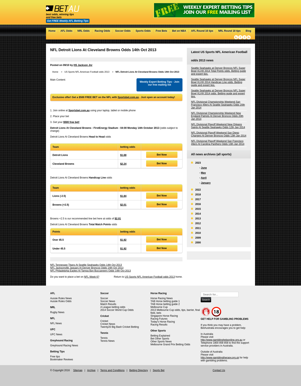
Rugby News (57, 312)
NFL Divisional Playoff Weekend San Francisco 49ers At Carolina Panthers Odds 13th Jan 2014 (217, 143)
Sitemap (77, 370)
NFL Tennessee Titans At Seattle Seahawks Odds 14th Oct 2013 (86, 264)
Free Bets (161, 30)
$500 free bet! (71, 122)
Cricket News (107, 324)
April (204, 177)
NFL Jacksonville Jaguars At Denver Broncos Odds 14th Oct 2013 (86, 267)
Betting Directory (138, 370)
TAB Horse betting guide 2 (165, 304)
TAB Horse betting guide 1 (165, 301)
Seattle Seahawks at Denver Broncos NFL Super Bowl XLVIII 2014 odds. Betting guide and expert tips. (218, 93)
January (205, 182)
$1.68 (123, 155)
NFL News (56, 323)
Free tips (55, 356)
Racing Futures (158, 318)
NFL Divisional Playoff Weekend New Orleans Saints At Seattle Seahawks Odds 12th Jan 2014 (218, 126)
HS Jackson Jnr (83, 65)
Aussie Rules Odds (60, 301)
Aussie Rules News (61, 298)
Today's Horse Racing (162, 321)
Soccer (104, 298)
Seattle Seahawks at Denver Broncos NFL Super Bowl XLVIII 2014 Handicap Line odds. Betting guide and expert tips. (218, 82)
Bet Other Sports (159, 338)
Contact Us (219, 370)
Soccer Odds (123, 30)
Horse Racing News (161, 298)
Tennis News (107, 340)
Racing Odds (102, 30)
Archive (91, 370)
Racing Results (158, 324)
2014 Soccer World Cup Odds (117, 310)
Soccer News (107, 301)
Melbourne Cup (159, 307)
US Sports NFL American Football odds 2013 (86, 72)
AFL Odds (66, 30)
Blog (248, 30)
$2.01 (123, 204)
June (204, 167)
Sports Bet (159, 370)
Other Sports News (161, 341)
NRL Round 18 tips (229, 30)
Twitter (236, 37)
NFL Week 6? (91, 276)
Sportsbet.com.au (128, 97)
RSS (249, 37)
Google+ (244, 37)
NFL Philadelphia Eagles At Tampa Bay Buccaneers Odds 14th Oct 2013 (90, 270)
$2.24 (123, 163)
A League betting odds (112, 307)
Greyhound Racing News (64, 345)
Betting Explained (160, 335)
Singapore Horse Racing (164, 315)
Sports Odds (143, 30)
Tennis (104, 338)
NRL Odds (83, 30)
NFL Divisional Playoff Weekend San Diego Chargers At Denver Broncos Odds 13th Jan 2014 (218, 134)
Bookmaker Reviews (61, 359)
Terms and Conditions (112, 370)
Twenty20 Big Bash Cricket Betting (119, 326)
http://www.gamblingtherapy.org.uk (220, 357)
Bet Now (162, 154)
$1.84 (123, 196)
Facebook (240, 37)
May (203, 172)
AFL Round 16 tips (202, 30)
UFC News (56, 334)
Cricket (104, 321)
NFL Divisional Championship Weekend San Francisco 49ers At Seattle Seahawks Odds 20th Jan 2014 (218, 104)
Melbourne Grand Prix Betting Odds (170, 344)
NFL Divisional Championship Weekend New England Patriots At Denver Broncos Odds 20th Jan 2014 (217, 116)
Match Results (108, 304)
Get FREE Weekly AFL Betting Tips (67, 20)
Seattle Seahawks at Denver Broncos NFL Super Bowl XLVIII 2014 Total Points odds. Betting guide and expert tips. (218, 71)
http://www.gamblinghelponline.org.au (221, 339)
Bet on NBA (179, 30)
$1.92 (123, 239)
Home (51, 30)
